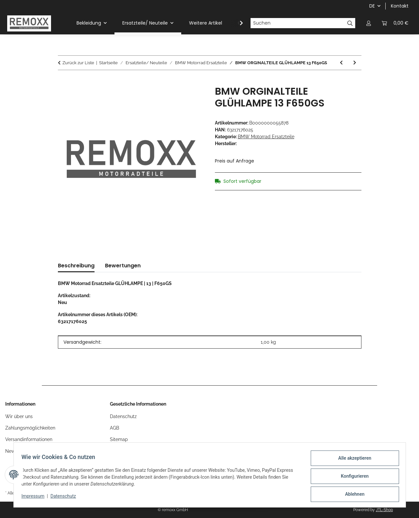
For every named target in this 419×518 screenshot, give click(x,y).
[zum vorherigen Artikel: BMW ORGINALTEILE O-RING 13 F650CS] (341, 63)
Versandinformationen (28, 439)
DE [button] (372, 6)
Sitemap (119, 439)
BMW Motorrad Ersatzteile (266, 136)
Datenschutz (66, 497)
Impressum (35, 497)
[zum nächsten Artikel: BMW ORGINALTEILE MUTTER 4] (354, 63)
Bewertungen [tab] (123, 265)
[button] (368, 23)
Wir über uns (19, 416)
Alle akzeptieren (352, 460)
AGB (114, 428)
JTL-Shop (384, 510)
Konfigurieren (352, 477)
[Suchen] (297, 23)
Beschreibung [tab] (76, 265)
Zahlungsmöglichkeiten (30, 428)
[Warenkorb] (395, 23)
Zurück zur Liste (78, 62)
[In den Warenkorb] (63, 82)
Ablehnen (352, 494)
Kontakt (400, 6)
